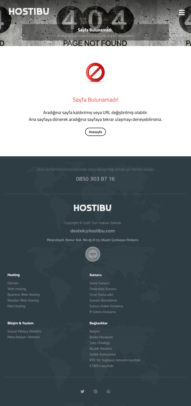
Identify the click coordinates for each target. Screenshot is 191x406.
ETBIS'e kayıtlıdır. (102, 365)
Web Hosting (16, 288)
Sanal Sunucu (99, 283)
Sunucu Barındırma (103, 300)
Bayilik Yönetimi (101, 348)
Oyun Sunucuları (101, 294)
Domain (13, 283)
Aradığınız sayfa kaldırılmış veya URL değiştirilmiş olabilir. (95, 36)
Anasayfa (95, 132)
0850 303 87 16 (95, 178)
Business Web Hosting (23, 294)
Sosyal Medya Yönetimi (24, 331)
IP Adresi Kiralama (103, 311)
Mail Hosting (16, 306)
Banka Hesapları (101, 337)
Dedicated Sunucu (103, 288)
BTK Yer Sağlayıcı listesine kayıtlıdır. (115, 360)
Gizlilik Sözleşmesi (103, 354)
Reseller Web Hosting (23, 300)
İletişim (95, 331)
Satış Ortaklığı (100, 342)
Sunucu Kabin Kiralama (106, 306)
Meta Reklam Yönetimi (23, 337)
